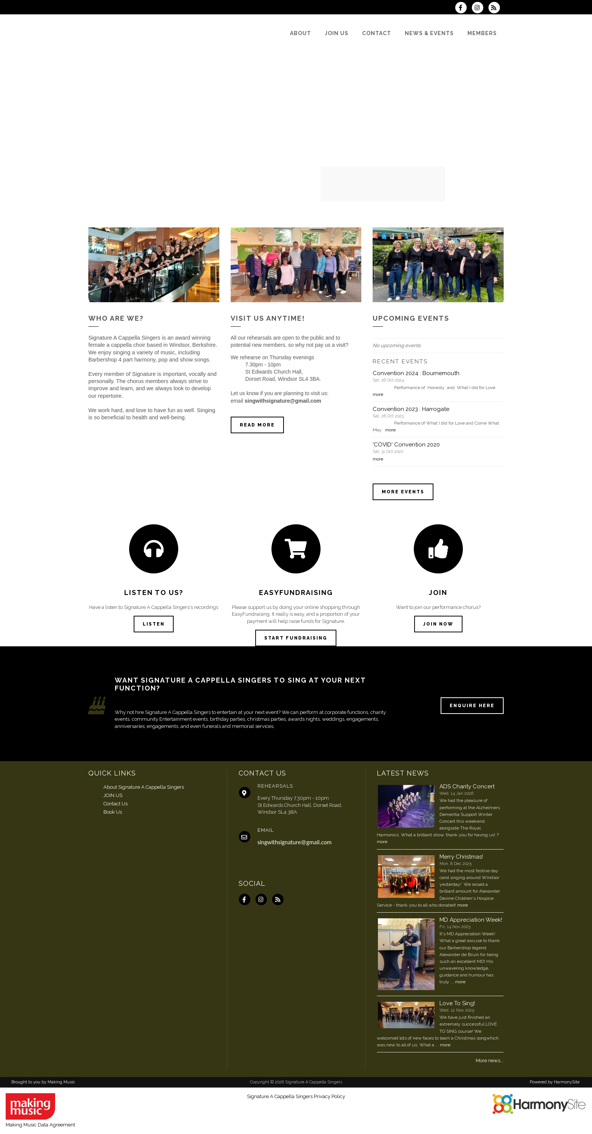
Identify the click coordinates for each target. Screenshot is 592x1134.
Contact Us (115, 803)
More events (403, 491)
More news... (490, 1060)
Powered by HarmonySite (555, 1082)
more (378, 394)
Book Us (112, 812)
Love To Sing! (457, 1003)
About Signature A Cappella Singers (143, 787)
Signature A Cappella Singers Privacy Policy (296, 1096)
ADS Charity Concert (467, 786)
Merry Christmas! (461, 856)
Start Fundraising (295, 638)
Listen (154, 624)
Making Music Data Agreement (40, 1125)
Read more (257, 425)
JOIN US (112, 795)
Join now (438, 624)
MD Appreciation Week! (470, 919)
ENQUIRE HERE (472, 705)
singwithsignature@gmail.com (294, 842)
